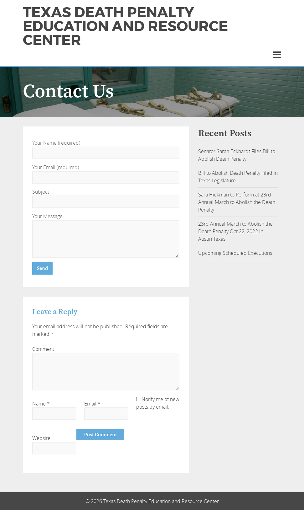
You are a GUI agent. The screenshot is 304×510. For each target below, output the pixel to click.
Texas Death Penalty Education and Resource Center (125, 26)
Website (41, 438)
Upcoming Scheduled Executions (235, 253)
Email (92, 403)
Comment (43, 349)
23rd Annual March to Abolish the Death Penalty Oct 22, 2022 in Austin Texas (235, 231)
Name (41, 403)
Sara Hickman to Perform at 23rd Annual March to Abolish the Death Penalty (236, 202)
